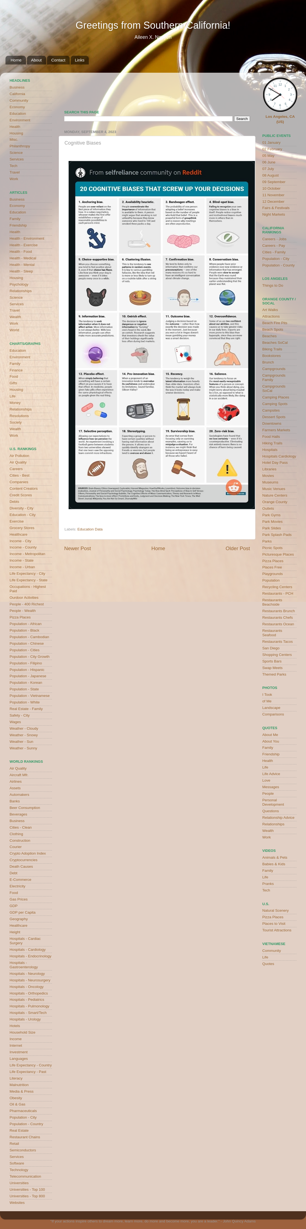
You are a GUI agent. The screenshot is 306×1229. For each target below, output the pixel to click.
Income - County (23, 547)
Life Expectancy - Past (28, 1072)
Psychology (19, 284)
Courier (16, 847)
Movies (268, 476)
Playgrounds (272, 574)
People (268, 793)
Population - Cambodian (29, 637)
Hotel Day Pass (275, 462)
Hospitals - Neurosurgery (30, 980)
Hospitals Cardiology (279, 456)
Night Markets (273, 214)
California (17, 94)
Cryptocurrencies (23, 860)
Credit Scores (21, 495)
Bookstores (271, 356)
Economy (17, 107)
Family (15, 219)
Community (19, 100)
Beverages (18, 814)
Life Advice (271, 774)
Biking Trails (272, 349)
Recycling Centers (277, 587)
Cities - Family (274, 252)
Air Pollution (19, 456)
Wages (15, 722)
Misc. (14, 139)
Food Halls (271, 437)
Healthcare (18, 534)
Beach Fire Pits (274, 323)
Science (16, 153)
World (14, 330)
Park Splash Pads (277, 535)
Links (79, 60)
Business (17, 87)
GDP (13, 906)
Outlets (268, 508)
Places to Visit (274, 924)
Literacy (16, 1078)
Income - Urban (22, 567)
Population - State (24, 689)
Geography (19, 919)
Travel (15, 172)
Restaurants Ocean (278, 624)
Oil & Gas (17, 1104)
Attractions (271, 316)
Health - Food (21, 252)
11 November (273, 195)
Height (15, 932)
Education (18, 114)
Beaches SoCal (275, 343)
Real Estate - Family (26, 709)
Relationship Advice (278, 818)
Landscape (271, 708)
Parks (267, 541)
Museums (270, 482)
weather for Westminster (243, 89)
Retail (14, 1144)
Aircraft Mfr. (19, 775)
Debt (13, 873)
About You (270, 741)
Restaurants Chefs (277, 617)
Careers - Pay (273, 246)
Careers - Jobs (274, 239)
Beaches (269, 336)
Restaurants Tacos (277, 642)
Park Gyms (271, 515)
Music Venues (273, 489)
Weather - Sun (21, 742)
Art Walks (270, 310)
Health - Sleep (21, 271)
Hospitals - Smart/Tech (28, 1013)
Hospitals (270, 450)
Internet (16, 1045)
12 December (273, 202)
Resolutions (19, 416)
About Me (270, 735)
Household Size (23, 1032)
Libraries (269, 469)
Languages (19, 1059)
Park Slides (271, 528)
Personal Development (273, 802)
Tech (13, 166)
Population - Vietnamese (30, 696)
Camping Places (275, 397)
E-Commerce (20, 880)
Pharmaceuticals (23, 1111)
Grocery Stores (22, 528)
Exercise (17, 521)
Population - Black (24, 630)
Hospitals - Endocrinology (30, 956)
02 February (272, 149)
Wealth (15, 317)
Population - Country (26, 1124)
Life (13, 396)
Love (266, 780)
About (36, 60)
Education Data (89, 529)
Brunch (268, 362)
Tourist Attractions (277, 930)
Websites (17, 1203)
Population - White (25, 702)
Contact (58, 60)
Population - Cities (25, 650)
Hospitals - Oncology (27, 987)
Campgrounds (274, 369)
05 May (268, 156)
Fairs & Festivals (276, 208)
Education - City (23, 515)
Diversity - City (21, 508)
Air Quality (18, 462)
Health (15, 127)
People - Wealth (23, 611)
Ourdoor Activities (24, 598)
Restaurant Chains (25, 1137)
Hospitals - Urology (25, 1019)
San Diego (270, 648)
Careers (16, 469)
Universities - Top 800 (27, 1196)
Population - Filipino (26, 663)
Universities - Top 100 (27, 1189)
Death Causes (21, 866)
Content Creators (24, 488)
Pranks (268, 884)
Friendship (18, 225)
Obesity (16, 1098)
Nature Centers (274, 495)
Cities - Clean (21, 827)
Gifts (13, 383)
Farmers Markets (276, 430)
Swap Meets (272, 668)
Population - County (278, 265)
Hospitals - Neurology (27, 974)
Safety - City (20, 715)
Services (17, 159)
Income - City (20, 541)
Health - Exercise (24, 245)
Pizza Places (20, 617)
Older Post (238, 548)
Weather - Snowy (24, 735)
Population (271, 580)
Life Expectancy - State (29, 580)
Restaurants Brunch (278, 611)
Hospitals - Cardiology (28, 950)
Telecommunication (25, 1176)
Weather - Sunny (23, 748)
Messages (270, 787)
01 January (271, 142)
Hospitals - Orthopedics (29, 993)
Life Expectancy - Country (31, 1065)
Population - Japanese (28, 676)
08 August (270, 175)
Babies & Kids (273, 864)
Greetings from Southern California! (153, 25)
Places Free (272, 567)
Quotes (268, 964)
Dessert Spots (274, 417)
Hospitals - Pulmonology (29, 1006)
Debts (14, 502)
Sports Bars (272, 661)
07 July (268, 169)
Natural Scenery (275, 910)
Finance (16, 370)
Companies (19, 482)
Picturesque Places (278, 554)
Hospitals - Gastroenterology (24, 965)
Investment (19, 1052)
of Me (267, 701)
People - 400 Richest (27, 604)
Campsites (271, 410)
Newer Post (77, 548)
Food (14, 376)
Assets (15, 788)
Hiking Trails (272, 443)
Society (16, 422)
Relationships (21, 291)
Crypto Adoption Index (28, 853)
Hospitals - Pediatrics (27, 1000)
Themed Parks (274, 674)
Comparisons (273, 714)
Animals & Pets (274, 857)
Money (15, 403)
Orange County (274, 502)
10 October (271, 188)
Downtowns (271, 423)
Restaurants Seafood (272, 633)
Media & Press (22, 1091)
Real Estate (19, 1130)
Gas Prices (19, 899)
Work (14, 179)
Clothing (16, 834)
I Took (267, 695)
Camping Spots (274, 404)
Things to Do (272, 285)
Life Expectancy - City (27, 573)
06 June (268, 162)
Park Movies (272, 522)
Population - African (26, 624)
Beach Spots (272, 329)
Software (17, 1163)
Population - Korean (26, 683)
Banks (15, 801)
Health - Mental (22, 265)
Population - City (23, 1117)
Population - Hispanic (27, 670)
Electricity (17, 886)
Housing (16, 133)
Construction (20, 840)
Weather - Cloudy (24, 728)
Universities (19, 1183)
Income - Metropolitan (27, 554)
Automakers (19, 795)
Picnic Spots (272, 548)
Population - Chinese (27, 643)
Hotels (15, 1026)
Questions (270, 811)
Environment (20, 120)
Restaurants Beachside (272, 602)
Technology (19, 1170)
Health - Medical (23, 258)
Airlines (16, 781)
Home (16, 60)
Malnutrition (19, 1085)
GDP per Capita (23, 912)
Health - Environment (27, 238)
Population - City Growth (29, 657)
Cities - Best (20, 475)
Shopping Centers (277, 655)
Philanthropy (20, 146)
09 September (274, 182)
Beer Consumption (25, 808)
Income (16, 1039)
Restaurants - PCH (277, 593)
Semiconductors (23, 1150)
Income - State (22, 560)
